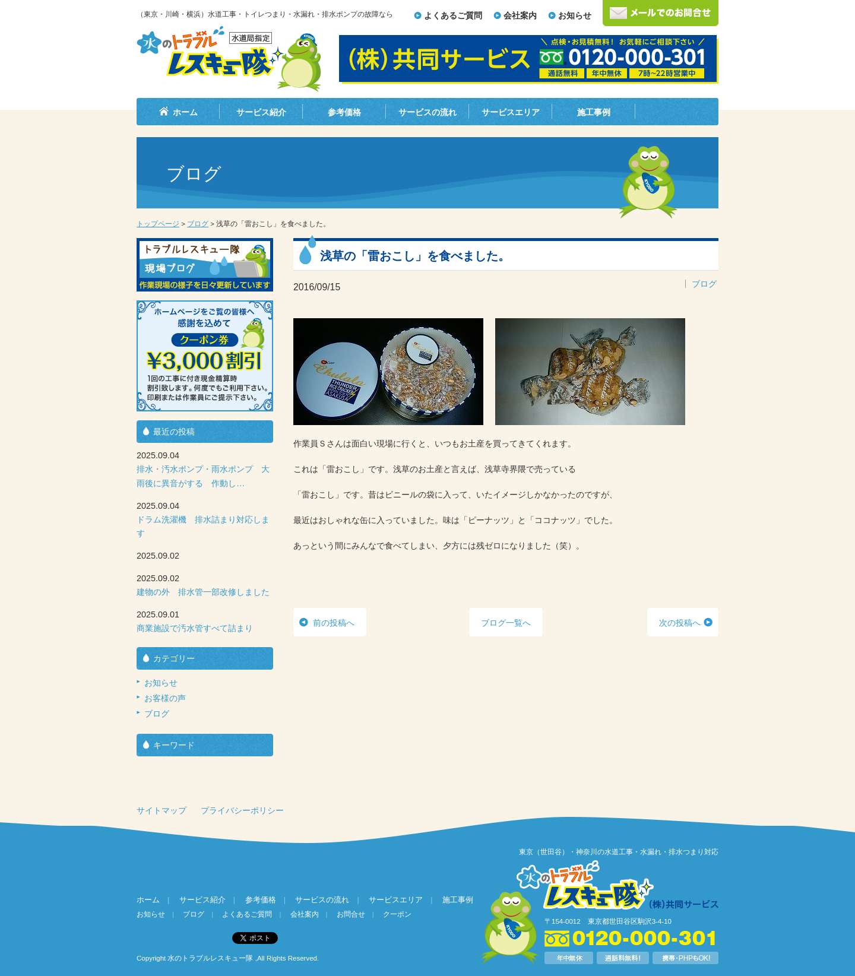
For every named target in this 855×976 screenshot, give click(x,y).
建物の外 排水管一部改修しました (203, 592)
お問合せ (351, 914)
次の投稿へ (680, 623)
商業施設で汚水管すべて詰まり (195, 628)
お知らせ (574, 15)
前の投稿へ (333, 623)
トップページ (158, 223)
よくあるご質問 (453, 15)
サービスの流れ (427, 112)
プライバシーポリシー (242, 810)
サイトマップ (161, 810)
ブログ (197, 223)
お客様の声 (165, 698)
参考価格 (344, 112)
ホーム (185, 112)
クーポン (397, 914)
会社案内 (520, 15)
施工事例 (593, 112)
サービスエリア (511, 112)
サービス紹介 (261, 112)
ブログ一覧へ (506, 623)
